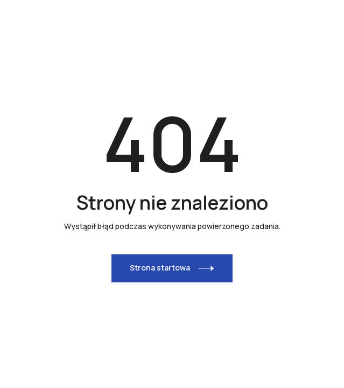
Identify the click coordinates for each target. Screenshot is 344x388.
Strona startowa (160, 267)
